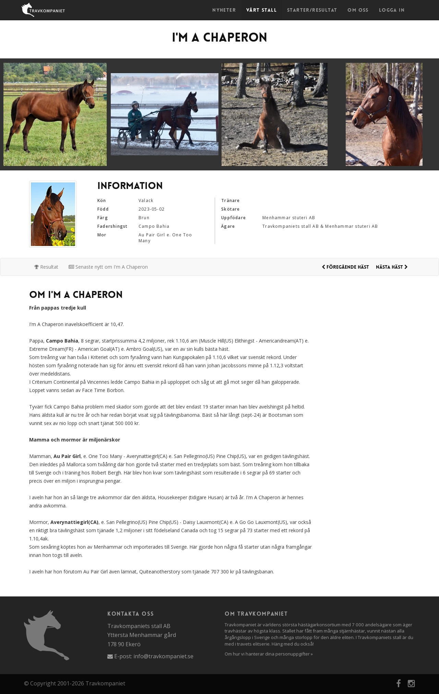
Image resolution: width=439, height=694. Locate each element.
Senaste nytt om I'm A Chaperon (108, 267)
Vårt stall (261, 10)
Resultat (46, 267)
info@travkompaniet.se (163, 656)
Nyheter (224, 10)
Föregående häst (345, 267)
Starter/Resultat (312, 10)
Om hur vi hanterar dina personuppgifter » (269, 654)
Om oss (357, 10)
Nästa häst (392, 267)
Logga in (392, 10)
